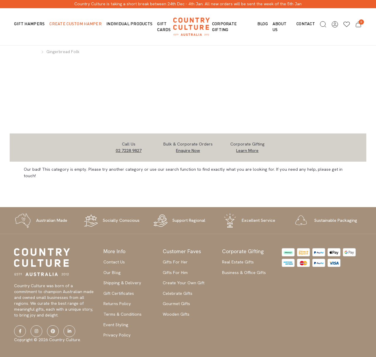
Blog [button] (262, 23)
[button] (323, 24)
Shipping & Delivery (122, 282)
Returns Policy (117, 303)
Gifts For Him (175, 272)
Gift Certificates (118, 293)
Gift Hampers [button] (29, 23)
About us (279, 26)
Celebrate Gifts (177, 293)
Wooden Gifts (176, 314)
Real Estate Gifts (238, 262)
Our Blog (112, 272)
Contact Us (114, 262)
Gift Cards (164, 26)
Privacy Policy (117, 335)
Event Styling (115, 324)
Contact (305, 23)
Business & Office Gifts (244, 272)
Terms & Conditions (122, 314)
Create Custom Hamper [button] (75, 23)
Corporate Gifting (224, 26)
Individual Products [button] (129, 23)
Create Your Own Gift (183, 282)
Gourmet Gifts (176, 303)
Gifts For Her (175, 262)
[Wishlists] (346, 24)
